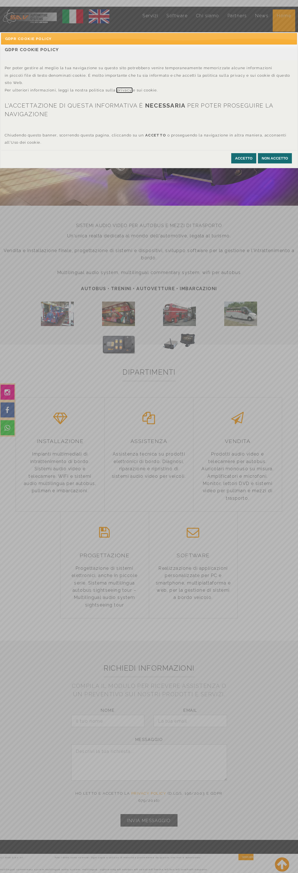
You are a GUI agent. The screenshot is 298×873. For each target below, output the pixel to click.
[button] (244, 158)
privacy (124, 90)
